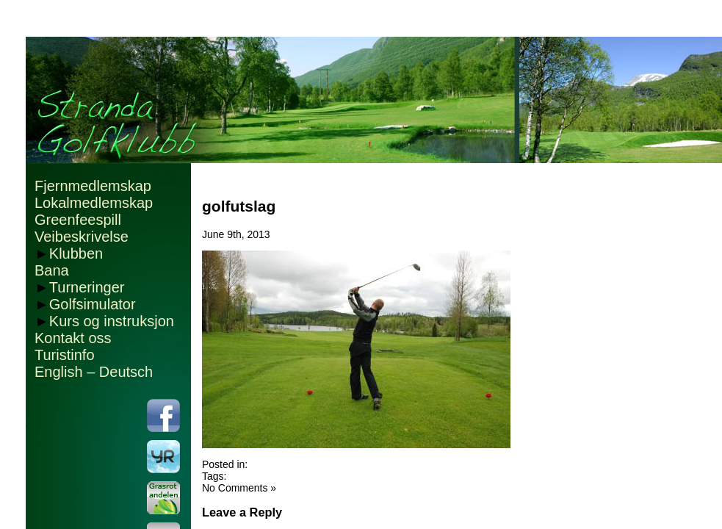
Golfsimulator (92, 304)
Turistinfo (65, 355)
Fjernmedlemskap (93, 186)
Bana (52, 270)
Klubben (76, 253)
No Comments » (239, 488)
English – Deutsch (94, 372)
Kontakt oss (73, 338)
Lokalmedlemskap (94, 203)
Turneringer (87, 287)
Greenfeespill (78, 220)
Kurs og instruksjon (111, 321)
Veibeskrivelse (82, 236)
